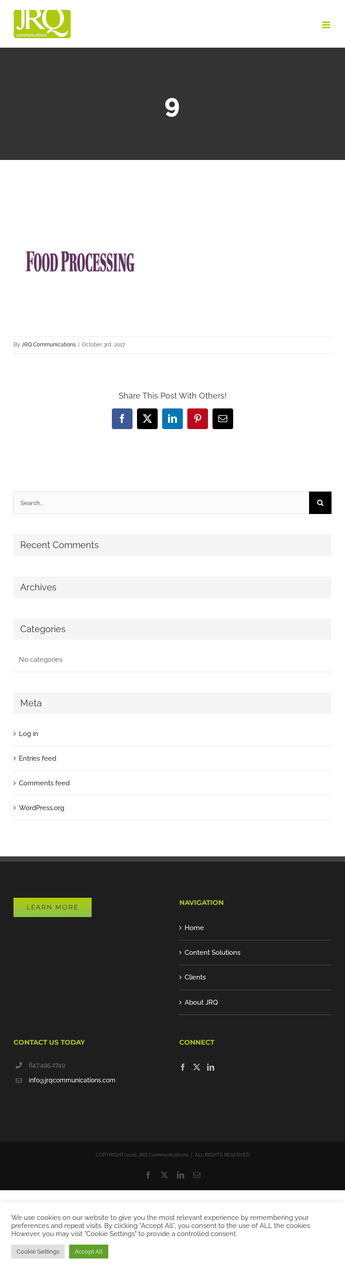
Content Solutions (212, 952)
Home (194, 928)
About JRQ (201, 1002)
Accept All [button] (89, 1251)
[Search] (320, 503)
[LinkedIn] (210, 1067)
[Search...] (161, 503)
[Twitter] (196, 1067)
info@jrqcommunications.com (72, 1080)
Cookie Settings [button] (38, 1251)
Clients (195, 977)
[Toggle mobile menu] (327, 25)
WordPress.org (41, 808)
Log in (28, 734)
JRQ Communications (49, 344)
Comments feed (44, 783)
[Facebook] (182, 1067)
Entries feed (37, 758)
